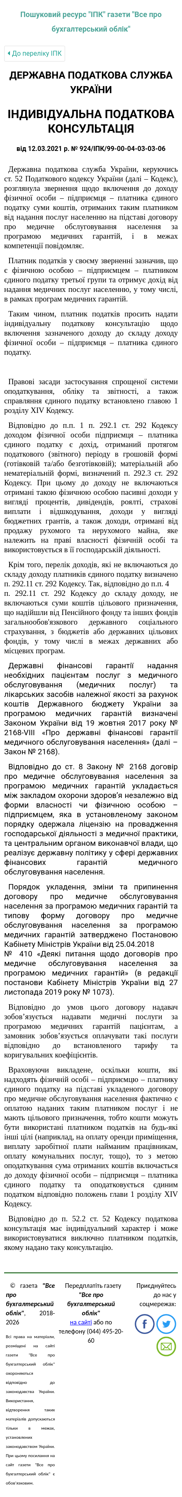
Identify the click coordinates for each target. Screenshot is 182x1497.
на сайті (81, 1322)
